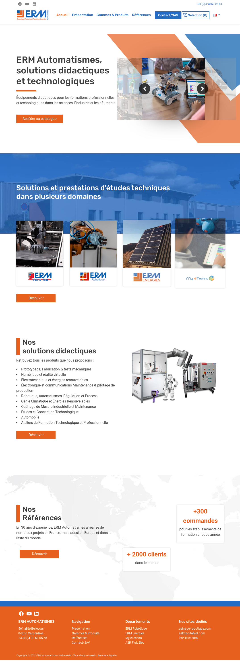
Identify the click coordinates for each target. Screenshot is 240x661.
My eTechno (133, 638)
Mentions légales (107, 655)
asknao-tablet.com (192, 633)
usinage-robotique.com (195, 628)
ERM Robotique (136, 628)
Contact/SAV (168, 15)
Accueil (62, 15)
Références (141, 15)
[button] (216, 15)
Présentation (82, 15)
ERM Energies (134, 633)
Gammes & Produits (112, 15)
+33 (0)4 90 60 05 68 (32, 638)
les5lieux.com (188, 638)
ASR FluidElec (134, 642)
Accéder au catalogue (39, 119)
